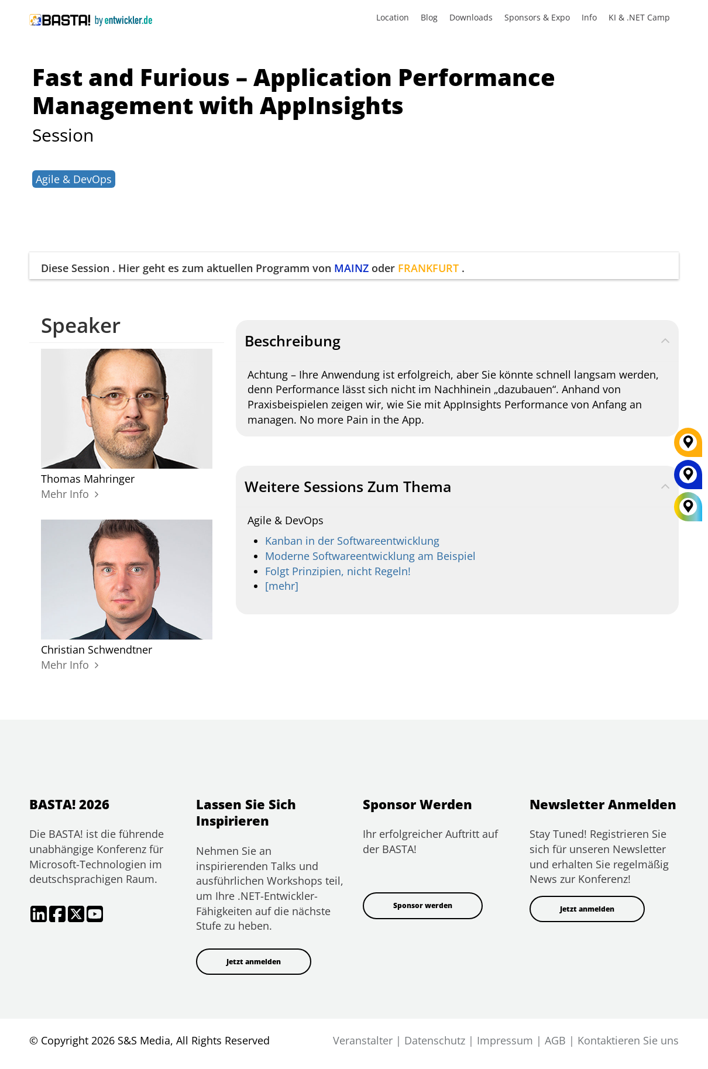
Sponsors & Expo (537, 17)
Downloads (471, 17)
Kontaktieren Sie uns (628, 1040)
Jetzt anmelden (253, 962)
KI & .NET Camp (639, 17)
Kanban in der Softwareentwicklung (352, 541)
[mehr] (281, 586)
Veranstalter (363, 1040)
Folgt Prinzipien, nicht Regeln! (338, 571)
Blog (429, 17)
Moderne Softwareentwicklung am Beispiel (370, 556)
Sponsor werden (422, 905)
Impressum (505, 1040)
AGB (555, 1040)
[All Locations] (688, 507)
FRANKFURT (428, 268)
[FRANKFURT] (688, 446)
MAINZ (351, 268)
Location (392, 17)
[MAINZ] (688, 479)
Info (589, 17)
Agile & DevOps (74, 179)
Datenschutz (434, 1040)
